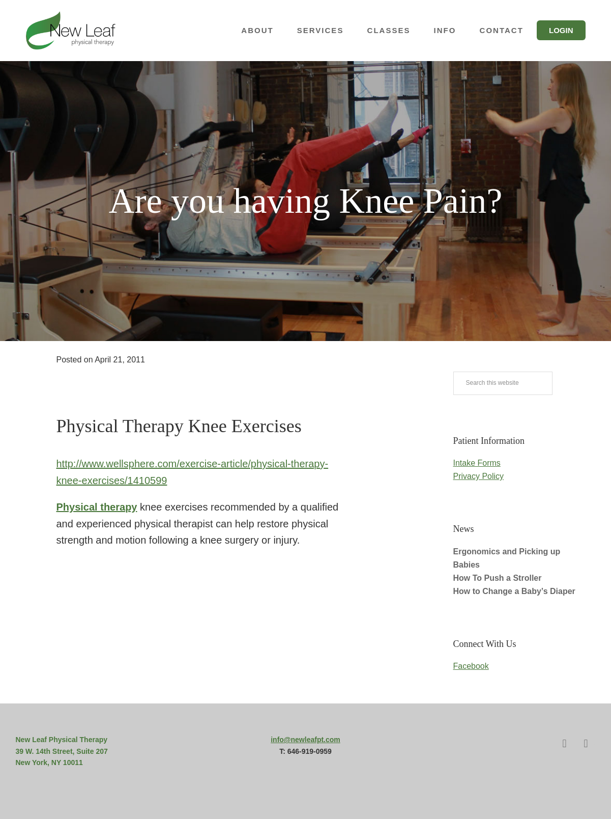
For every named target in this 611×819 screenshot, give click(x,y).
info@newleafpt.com (305, 740)
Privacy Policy (478, 476)
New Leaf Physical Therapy (82, 30)
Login (561, 30)
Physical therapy (96, 507)
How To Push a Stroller (497, 578)
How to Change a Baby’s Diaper (514, 591)
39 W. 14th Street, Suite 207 (62, 751)
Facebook (471, 666)
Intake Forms (477, 463)
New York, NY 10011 (49, 762)
